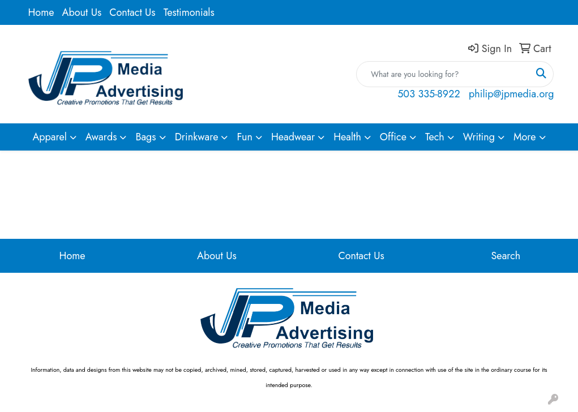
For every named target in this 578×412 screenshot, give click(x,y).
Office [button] (393, 137)
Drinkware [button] (197, 137)
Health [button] (347, 137)
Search (506, 255)
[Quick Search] (443, 74)
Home (41, 12)
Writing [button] (479, 137)
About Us (82, 12)
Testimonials (189, 12)
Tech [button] (434, 137)
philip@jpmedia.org (511, 94)
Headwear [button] (293, 137)
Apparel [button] (49, 137)
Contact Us (132, 12)
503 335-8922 (428, 94)
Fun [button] (244, 137)
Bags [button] (145, 137)
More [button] (524, 137)
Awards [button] (101, 137)
